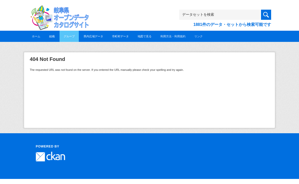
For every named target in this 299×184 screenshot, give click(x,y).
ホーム (36, 36)
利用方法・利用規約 (172, 36)
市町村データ (120, 36)
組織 (52, 36)
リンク (198, 36)
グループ (69, 36)
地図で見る (145, 36)
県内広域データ (93, 36)
